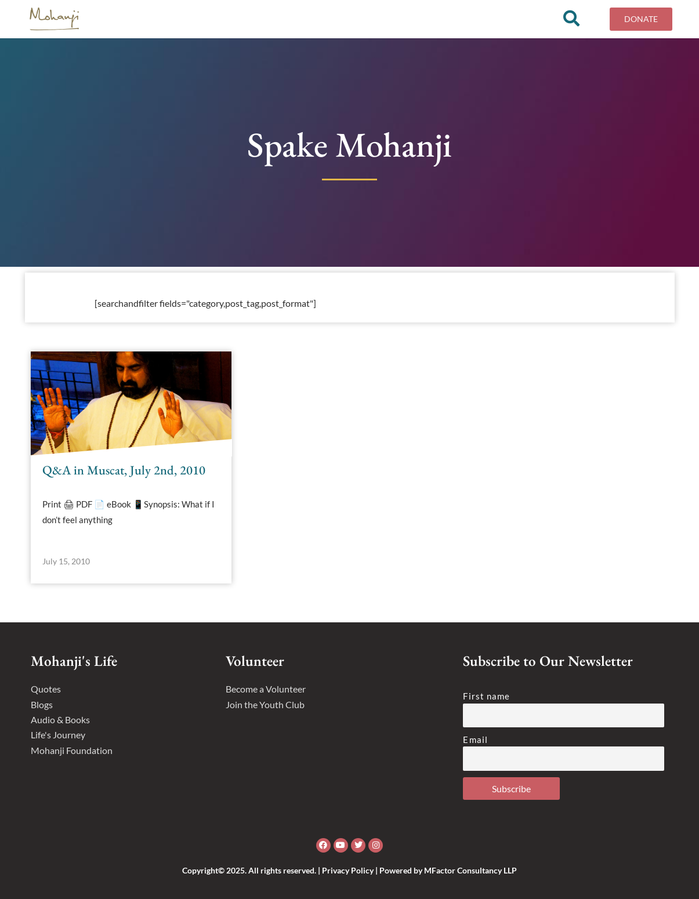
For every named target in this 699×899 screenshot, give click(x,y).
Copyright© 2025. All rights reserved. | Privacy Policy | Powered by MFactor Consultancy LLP (349, 870)
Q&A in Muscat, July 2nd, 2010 (123, 474)
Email (475, 739)
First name (486, 696)
